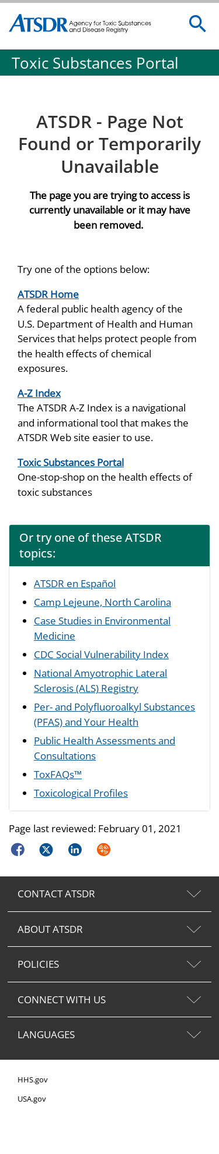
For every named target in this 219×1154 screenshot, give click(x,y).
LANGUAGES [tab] (46, 1034)
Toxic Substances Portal (71, 462)
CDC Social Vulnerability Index (101, 654)
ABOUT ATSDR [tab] (50, 929)
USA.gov (32, 1098)
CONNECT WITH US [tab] (62, 999)
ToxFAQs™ (58, 774)
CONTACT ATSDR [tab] (56, 893)
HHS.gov (33, 1079)
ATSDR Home (48, 294)
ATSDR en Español (75, 583)
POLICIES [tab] (38, 964)
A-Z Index (39, 393)
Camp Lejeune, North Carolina (102, 602)
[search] (198, 24)
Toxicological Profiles (81, 793)
